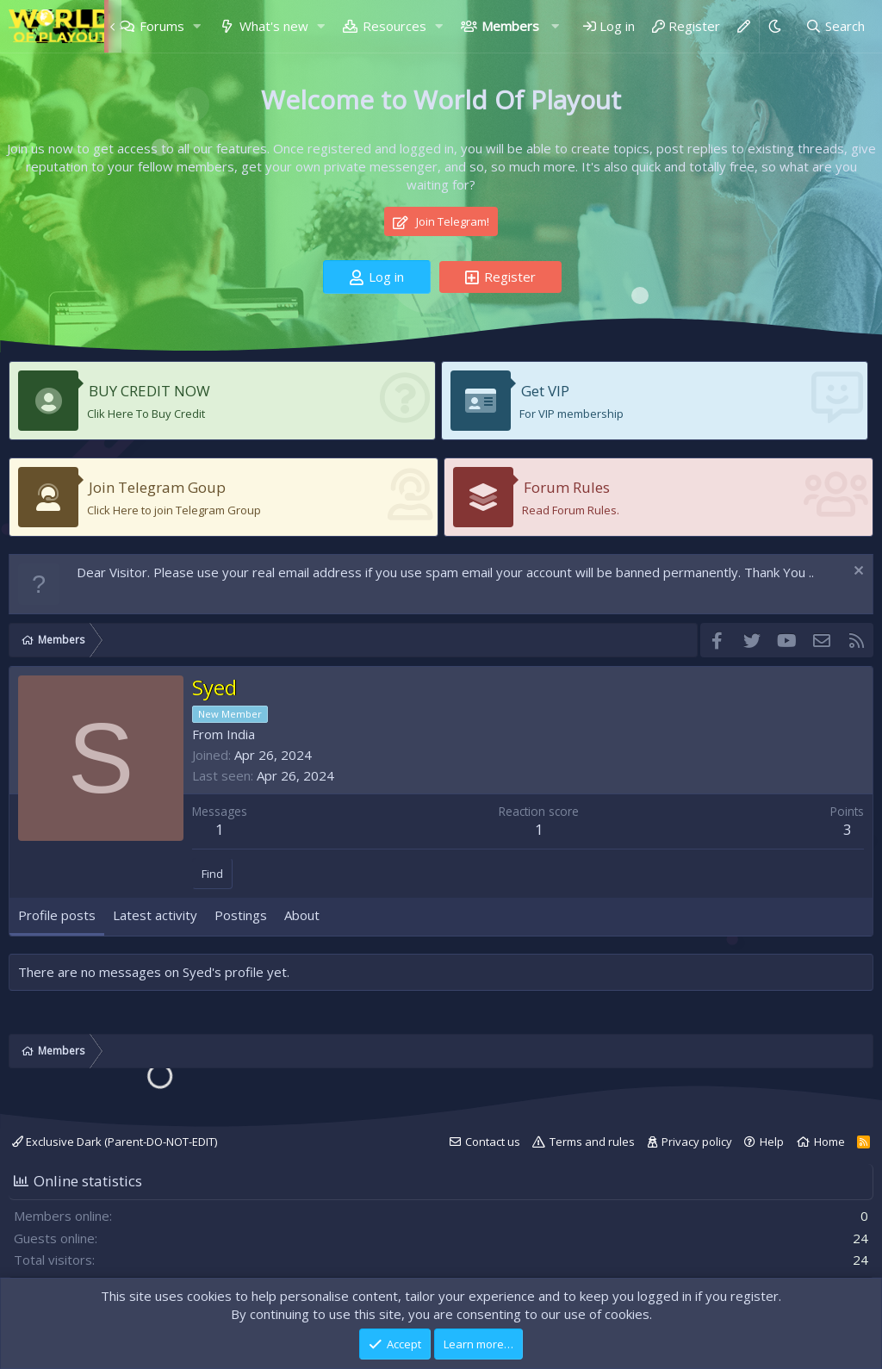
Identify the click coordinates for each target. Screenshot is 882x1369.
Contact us (492, 1141)
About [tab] (302, 915)
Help (772, 1141)
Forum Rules (567, 487)
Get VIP (545, 391)
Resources (394, 25)
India (241, 734)
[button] (196, 26)
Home (829, 1141)
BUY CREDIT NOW (149, 391)
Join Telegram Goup (157, 487)
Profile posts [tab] (57, 915)
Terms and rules (592, 1141)
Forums (162, 25)
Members (510, 25)
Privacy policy (697, 1141)
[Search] (835, 26)
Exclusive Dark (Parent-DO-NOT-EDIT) (114, 1141)
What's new (273, 25)
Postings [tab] (240, 915)
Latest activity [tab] (155, 915)
